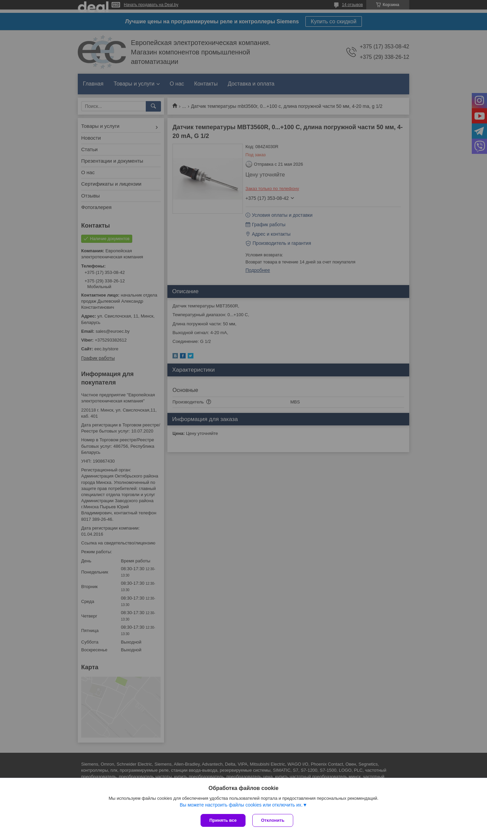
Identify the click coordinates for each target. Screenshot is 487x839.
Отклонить (272, 820)
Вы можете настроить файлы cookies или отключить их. (241, 805)
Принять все (223, 820)
